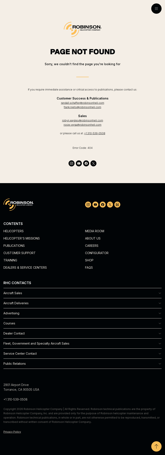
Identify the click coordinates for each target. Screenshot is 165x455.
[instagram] (72, 163)
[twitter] (93, 163)
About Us (93, 238)
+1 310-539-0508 (94, 133)
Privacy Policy (12, 431)
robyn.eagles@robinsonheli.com (82, 120)
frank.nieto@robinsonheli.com (82, 107)
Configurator (96, 253)
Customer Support (19, 253)
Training (10, 260)
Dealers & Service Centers (25, 267)
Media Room (94, 231)
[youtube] (79, 163)
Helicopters (13, 231)
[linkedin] (117, 205)
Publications (14, 245)
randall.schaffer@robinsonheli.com (82, 102)
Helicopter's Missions (21, 238)
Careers (91, 245)
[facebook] (86, 163)
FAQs (89, 267)
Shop (89, 260)
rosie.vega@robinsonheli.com (82, 124)
